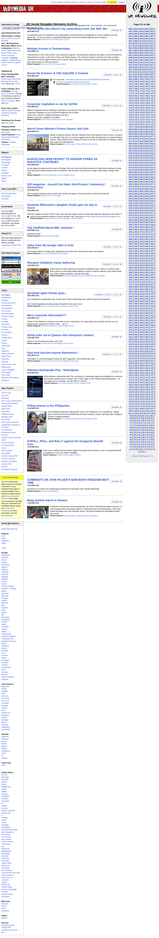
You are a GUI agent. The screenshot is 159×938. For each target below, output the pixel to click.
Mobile (60, 2)
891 (130, 36)
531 (130, 208)
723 (146, 115)
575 (136, 186)
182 (152, 373)
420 (136, 260)
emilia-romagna (7, 586)
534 (141, 205)
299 (141, 318)
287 (152, 322)
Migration (53, 253)
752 (152, 100)
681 (130, 136)
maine (3, 820)
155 (136, 387)
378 (146, 279)
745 (136, 105)
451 (130, 246)
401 (130, 270)
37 (147, 437)
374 (141, 282)
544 (141, 201)
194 (141, 368)
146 (130, 392)
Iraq (3, 348)
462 (152, 239)
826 (130, 67)
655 (136, 148)
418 (146, 260)
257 (152, 337)
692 (152, 129)
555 (136, 196)
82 (135, 420)
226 (130, 353)
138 (146, 394)
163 (146, 382)
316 (130, 310)
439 (141, 251)
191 (130, 370)
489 (141, 227)
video (3, 543)
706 (130, 124)
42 (152, 435)
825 (136, 67)
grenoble (5, 596)
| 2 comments (111, 264)
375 (136, 282)
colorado (4, 798)
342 (152, 296)
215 (136, 358)
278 (146, 327)
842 (152, 57)
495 (136, 224)
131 (130, 399)
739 (141, 108)
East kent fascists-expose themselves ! (52, 352)
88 (135, 418)
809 (141, 74)
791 (130, 84)
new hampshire (7, 832)
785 (136, 86)
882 (152, 38)
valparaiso (5, 727)
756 (130, 100)
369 (141, 284)
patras (4, 643)
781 (130, 88)
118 (146, 404)
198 (146, 365)
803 (146, 76)
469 (141, 236)
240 (136, 346)
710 (136, 122)
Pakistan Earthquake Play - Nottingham (53, 370)
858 (146, 50)
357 (152, 289)
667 (152, 141)
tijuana (4, 722)
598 (146, 174)
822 (152, 67)
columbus (5, 801)
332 (152, 301)
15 (139, 447)
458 (146, 241)
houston (4, 808)
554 (141, 196)
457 (152, 241)
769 (141, 93)
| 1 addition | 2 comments (107, 294)
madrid (4, 622)
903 (146, 29)
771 (130, 93)
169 (141, 380)
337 (152, 299)
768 (146, 93)
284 (141, 325)
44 (143, 435)
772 (152, 91)
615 (136, 167)
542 (152, 201)
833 (146, 62)
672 (152, 139)
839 (141, 60)
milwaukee (5, 827)
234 (141, 349)
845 (136, 57)
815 (136, 72)
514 (141, 215)
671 (130, 141)
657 (152, 146)
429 (141, 256)
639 (141, 155)
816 (130, 72)
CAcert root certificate (7, 509)
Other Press (6, 356)
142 (152, 392)
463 (146, 239)
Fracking (4, 329)
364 (141, 287)
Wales (4, 178)
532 (152, 205)
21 (139, 444)
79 (147, 420)
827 (152, 65)
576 (130, 186)
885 (136, 38)
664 (141, 143)
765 (136, 96)
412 (152, 263)
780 (136, 88)
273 (146, 330)
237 (152, 346)
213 (146, 358)
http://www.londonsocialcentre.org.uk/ (74, 82)
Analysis (4, 300)
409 (141, 265)
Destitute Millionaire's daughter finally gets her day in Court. (62, 206)
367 (152, 284)
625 (136, 162)
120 (136, 404)
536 (130, 205)
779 (141, 88)
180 (136, 375)
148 (146, 389)
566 (130, 191)
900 (136, 31)
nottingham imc (7, 639)
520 (136, 213)
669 (141, 141)
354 (141, 291)
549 (141, 198)
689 (141, 131)
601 (130, 174)
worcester (5, 896)
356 (130, 291)
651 (130, 151)
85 (147, 418)
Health (47, 218)
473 (146, 234)
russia (3, 658)
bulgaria (4, 577)
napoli (3, 631)
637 (152, 155)
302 (152, 315)
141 (130, 394)
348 (146, 294)
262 (152, 334)
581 (130, 184)
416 (130, 263)
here (7, 103)
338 (146, 299)
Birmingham (6, 160)
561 (130, 194)
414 (141, 263)
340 (136, 299)
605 (136, 172)
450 (136, 246)
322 (152, 306)
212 (152, 358)
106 (130, 411)
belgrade (5, 572)
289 (141, 322)
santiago (4, 720)
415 (136, 263)
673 (146, 139)
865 (136, 48)
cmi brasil (5, 698)
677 (152, 136)
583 (146, 182)
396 (130, 272)
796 (130, 81)
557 (152, 194)
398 (146, 270)
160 (136, 384)
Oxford (4, 170)
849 (141, 55)
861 (130, 50)
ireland (4, 600)
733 (146, 110)
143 (146, 392)
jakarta (4, 746)
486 (130, 229)
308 (146, 313)
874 (141, 43)
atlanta (4, 782)
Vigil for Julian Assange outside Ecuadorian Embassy (10, 112)
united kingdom (7, 677)
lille (2, 615)
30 (152, 439)
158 (146, 384)
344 (141, 296)
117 (152, 404)
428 (146, 256)
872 (152, 43)
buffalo (4, 791)
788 (146, 84)
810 (136, 74)
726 (130, 115)
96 (153, 413)
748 (146, 103)
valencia (4, 679)
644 (141, 153)
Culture (44, 491)
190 (136, 370)
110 (136, 408)
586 (130, 182)
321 (130, 308)
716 (130, 119)
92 (143, 416)
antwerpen (5, 555)
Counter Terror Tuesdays (9, 92)
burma (4, 741)
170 (136, 380)
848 (146, 55)
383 (146, 277)
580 (136, 184)
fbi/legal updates (8, 925)
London (94, 84)
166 (130, 382)
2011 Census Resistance (11, 401)
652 (152, 148)
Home (53, 2)
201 (130, 365)
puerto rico (5, 713)
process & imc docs (9, 930)
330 (136, 303)
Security (113, 2)
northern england (8, 636)
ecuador (4, 705)
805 (136, 76)
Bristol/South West (9, 193)
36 (152, 437)
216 (130, 358)
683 (146, 134)
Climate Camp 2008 (9, 456)
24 (152, 442)
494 (141, 224)
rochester (5, 861)
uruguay (4, 725)
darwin (4, 744)
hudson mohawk (8, 811)
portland (4, 856)
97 (149, 413)
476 (130, 234)
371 (130, 284)
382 (152, 277)
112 (152, 406)
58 (135, 430)
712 (152, 119)
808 (146, 74)
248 (146, 342)
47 (131, 435)
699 (141, 127)
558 (146, 194)
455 (136, 244)
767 (152, 93)
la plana (4, 608)
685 (136, 134)
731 (130, 112)
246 (130, 344)
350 (136, 294)
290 (136, 322)
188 (146, 370)
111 (130, 408)
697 (152, 127)
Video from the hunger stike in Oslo (50, 245)
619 (141, 165)
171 (130, 380)
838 (146, 60)
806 (130, 76)
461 (130, 241)
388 (146, 275)
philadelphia (6, 851)
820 (136, 69)
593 (146, 177)
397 (152, 270)
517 (152, 213)
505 (136, 220)
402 (152, 267)
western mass (7, 894)
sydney (4, 758)
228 (146, 351)
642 (152, 153)
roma (3, 653)
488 (146, 227)
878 (146, 41)
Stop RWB (5, 453)
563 (146, 191)
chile (3, 693)
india (3, 765)
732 (152, 110)
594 (141, 177)
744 (141, 105)
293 (146, 320)
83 (131, 420)
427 (152, 256)
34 (135, 439)
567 (152, 189)
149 (141, 389)
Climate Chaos (7, 316)
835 (136, 62)
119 (141, 404)
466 (130, 239)
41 (131, 437)
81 (139, 420)
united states (6, 887)
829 (141, 65)
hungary (4, 598)
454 (141, 244)
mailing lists (6, 927)
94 (135, 416)
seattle (4, 882)
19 (147, 444)
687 (152, 131)
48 (152, 432)
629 (141, 160)
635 (136, 158)
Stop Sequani (6, 450)
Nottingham (6, 196)
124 (141, 401)
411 (130, 265)
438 (146, 251)
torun (3, 670)
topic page (9, 123)
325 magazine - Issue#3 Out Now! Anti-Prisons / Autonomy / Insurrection (66, 186)
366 (130, 287)
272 (152, 330)
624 (141, 162)
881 (130, 41)
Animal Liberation (8, 303)
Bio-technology (7, 314)
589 (141, 179)
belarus (4, 567)
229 (141, 351)
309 (141, 313)
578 (146, 184)
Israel (3, 908)
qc (2, 756)
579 (141, 184)
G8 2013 (4, 395)
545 (136, 201)
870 (136, 46)
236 (130, 349)
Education (70, 383)
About (90, 2)
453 (146, 244)
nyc (2, 846)
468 (146, 236)
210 (136, 361)
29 (131, 442)
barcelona (5, 565)
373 (146, 282)
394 (141, 272)
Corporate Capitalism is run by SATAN (52, 104)
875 (136, 43)
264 (141, 334)
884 (141, 38)
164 (141, 382)
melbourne (5, 751)
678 (146, 136)
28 (135, 442)
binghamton (6, 787)
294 (141, 320)
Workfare (5, 398)
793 (146, 81)
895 (136, 34)
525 (136, 210)
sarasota (4, 880)
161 (130, 384)
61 (147, 427)
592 (152, 177)
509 (141, 217)
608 (146, 170)
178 (146, 375)
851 (130, 55)
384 (141, 277)
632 (152, 158)
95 (131, 416)
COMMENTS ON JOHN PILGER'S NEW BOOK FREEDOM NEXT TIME (68, 481)
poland (4, 648)
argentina (5, 686)
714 (141, 119)
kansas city (5, 813)
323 (146, 306)
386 (130, 277)
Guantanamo (6, 430)
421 (130, 260)
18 (152, 444)
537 (152, 203)
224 (141, 353)
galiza (3, 591)
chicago (4, 794)
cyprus (4, 584)
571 (130, 189)
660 (136, 146)
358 (146, 289)
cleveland (5, 796)
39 (139, 437)
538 (146, 203)
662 (152, 143)
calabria (4, 579)
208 (146, 361)
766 (130, 96)
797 (152, 79)
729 (141, 112)
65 (131, 427)
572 (152, 186)
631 (130, 160)
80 (143, 420)
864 (141, 48)
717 (152, 117)
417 (152, 260)
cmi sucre (5, 701)
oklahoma (5, 849)
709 (141, 122)
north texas (5, 844)
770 (136, 93)
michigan (5, 825)
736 (130, 110)
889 (141, 36)
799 (141, 79)
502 (152, 220)
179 (141, 375)
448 (146, 246)
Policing (4, 362)
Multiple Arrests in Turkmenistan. (49, 48)
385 (136, 277)
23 (131, 444)
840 (136, 60)
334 (141, 301)
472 (152, 234)
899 (141, 31)
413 (146, 263)
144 (141, 392)
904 (141, 29)
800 (136, 79)
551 (130, 198)
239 (141, 346)
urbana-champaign (9, 889)
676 (130, 139)
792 (152, 81)
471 (130, 236)
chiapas (4, 691)
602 (152, 172)
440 (136, 251)
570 (136, 189)
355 (136, 291)
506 (130, 220)
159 (141, 384)
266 (130, 334)
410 (136, 265)
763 (146, 96)
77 (131, 423)
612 (152, 167)
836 (130, 62)
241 (130, 346)
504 (141, 220)
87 (139, 418)
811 (130, 74)
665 (136, 143)
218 (146, 356)
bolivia (4, 689)
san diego (5, 868)
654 (141, 148)
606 (130, 172)
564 (141, 191)
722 (152, 115)
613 (146, 167)
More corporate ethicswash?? (46, 315)
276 (130, 330)
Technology (6, 372)
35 (131, 439)
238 (146, 346)
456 (130, 244)
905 (136, 29)
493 (146, 224)
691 (130, 131)
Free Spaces (75, 84)
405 (136, 267)
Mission (75, 2)
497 (152, 222)
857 (152, 50)
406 (130, 267)
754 (141, 100)
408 (146, 265)
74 (143, 423)
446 (130, 248)
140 (136, 394)
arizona (4, 775)
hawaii (4, 806)
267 (152, 332)
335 (136, 301)
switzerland (6, 667)
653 (146, 148)
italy (3, 605)
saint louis (5, 865)
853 (146, 53)
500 (136, 222)
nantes (4, 629)
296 (130, 320)
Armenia (4, 904)
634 (141, 158)
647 (152, 151)
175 (136, 377)
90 (152, 416)
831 (130, 65)
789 (141, 84)
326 (130, 306)
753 (146, 100)
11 (130, 449)
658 (146, 146)
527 (152, 208)
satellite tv (5, 541)
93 (139, 416)
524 (141, 210)
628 (146, 160)
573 (146, 186)
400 (136, 270)
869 (141, 46)
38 (143, 437)
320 (136, 308)
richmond (5, 858)
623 (146, 162)
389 (141, 275)
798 (146, 79)
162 (152, 382)
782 (152, 86)
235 (136, 349)
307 (152, 313)
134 (141, 396)
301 (130, 318)
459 (141, 241)
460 (136, 241)
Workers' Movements (83, 144)
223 (146, 353)
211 (130, 361)
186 (130, 373)
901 (130, 31)
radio (3, 538)
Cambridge (5, 162)
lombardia (5, 620)
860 (136, 50)
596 (130, 177)
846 (130, 57)
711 (130, 122)
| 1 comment (111, 206)
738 (146, 108)
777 (152, 88)
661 (130, 146)
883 (146, 38)
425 (136, 258)
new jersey (5, 834)
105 (136, 411)
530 (136, 208)
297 (152, 318)
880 (136, 41)
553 (146, 196)
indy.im (4, 216)
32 (143, 439)
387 (152, 275)
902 (152, 29)
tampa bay (5, 884)
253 (146, 339)
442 (152, 248)
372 (152, 282)
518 (146, 213)
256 (130, 339)
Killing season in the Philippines (48, 405)
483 (146, 229)
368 (146, 284)
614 (141, 167)
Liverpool (66, 39)
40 (135, 437)
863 (146, 48)
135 (136, 396)
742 (152, 105)
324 (141, 306)
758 (146, 98)
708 (146, 122)
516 (130, 215)
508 (146, 217)
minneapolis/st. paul (9, 830)
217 (152, 356)
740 (136, 108)
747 (152, 103)
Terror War (5, 375)
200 (136, 365)
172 (152, 377)
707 (152, 122)
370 (136, 284)
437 (152, 251)
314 (141, 310)
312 (152, 310)
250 (136, 342)
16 (135, 447)
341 (130, 299)
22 (135, 444)
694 (141, 129)
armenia (4, 557)
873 (146, 43)
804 (141, 76)
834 (141, 62)
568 (146, 189)
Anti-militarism (46, 119)
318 (146, 308)
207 (152, 361)
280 (136, 327)
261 (130, 337)
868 (146, 46)
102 (152, 411)
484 (141, 229)
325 (136, 306)
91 (147, 416)
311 (130, 313)
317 (152, 308)
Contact (97, 2)
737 (152, 108)
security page (6, 515)
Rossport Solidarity (71, 275)
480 (136, 232)
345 (136, 296)
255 (136, 339)
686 (130, 134)
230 (136, 351)
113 (146, 406)
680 (136, 136)
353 (146, 291)
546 (130, 201)
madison (4, 818)
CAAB (17, 84)
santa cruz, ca (7, 877)
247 (152, 342)
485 (136, 229)
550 (136, 198)
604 (141, 172)
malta (3, 624)
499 (141, 222)
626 (130, 162)
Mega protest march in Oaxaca (47, 500)
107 (152, 408)
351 (130, 294)
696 (130, 129)
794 (141, 81)
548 (146, 198)
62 (143, 427)
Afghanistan (6, 297)
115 (136, 406)
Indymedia (5, 346)
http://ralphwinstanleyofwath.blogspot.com (104, 216)
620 (136, 165)
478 (146, 232)
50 (143, 432)
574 (141, 186)
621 (130, 165)
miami (3, 822)
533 (146, 205)
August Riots (6, 406)
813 (146, 72)
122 (152, 401)
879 (141, 41)
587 (152, 179)
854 (141, 53)
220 (136, 356)
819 (141, 69)
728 (146, 112)
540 (136, 203)
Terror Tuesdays (8, 101)
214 (141, 358)
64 (135, 427)
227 (152, 351)
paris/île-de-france (8, 641)
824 (141, 67)
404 (141, 267)
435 (136, 253)
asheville (5, 779)
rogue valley (6, 863)
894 (141, 34)
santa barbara (7, 875)
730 (136, 112)
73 (147, 423)
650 (136, 151)
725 (136, 115)
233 (146, 349)
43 (147, 435)
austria (4, 562)
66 (152, 425)
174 (141, 377)
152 (152, 387)
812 (152, 72)
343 (146, 296)
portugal (4, 651)
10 (134, 449)
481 (130, 232)
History (4, 343)
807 (152, 74)
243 (146, 344)
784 (141, 86)
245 (136, 344)
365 (136, 287)
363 (146, 287)
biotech (4, 918)
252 (152, 339)
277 (152, 327)
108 (146, 408)
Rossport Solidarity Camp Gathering (51, 262)
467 (152, 236)
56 (143, 430)
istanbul (4, 603)
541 (130, 203)
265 (136, 334)
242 (152, 344)
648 (146, 151)
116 (130, 406)
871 (130, 46)
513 (146, 215)
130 (136, 399)
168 (146, 380)
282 (152, 325)
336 (130, 301)
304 (141, 315)
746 (130, 105)
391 (130, 275)
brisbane (4, 739)
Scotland (5, 199)
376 (130, 282)
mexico (4, 708)
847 (152, 55)
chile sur (4, 696)
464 (141, 239)
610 (136, 170)
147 (152, 389)
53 (131, 432)
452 (152, 244)
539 (141, 203)
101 (130, 413)
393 (146, 272)
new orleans (6, 839)
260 (136, 337)
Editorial (67, 2)
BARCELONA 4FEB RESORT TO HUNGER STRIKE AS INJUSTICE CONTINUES (62, 160)
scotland (4, 663)
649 (141, 151)
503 (146, 220)
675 (136, 139)
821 (130, 69)
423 (146, 258)
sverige (4, 665)
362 (152, 287)
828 (146, 65)
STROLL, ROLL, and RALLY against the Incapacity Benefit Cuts (65, 443)
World (64, 64)
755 (136, 100)
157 (152, 384)
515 (136, 215)
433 (146, 253)
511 (130, 217)
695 (136, 129)
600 (136, 174)
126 (130, 401)
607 (152, 170)
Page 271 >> (148, 456)
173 (146, 377)
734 (141, 110)
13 (147, 447)
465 (136, 239)
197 (152, 365)
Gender (44, 306)
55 (147, 430)
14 (143, 447)
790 (136, 84)
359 (141, 289)
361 (130, 289)
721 (130, 117)
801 (130, 79)
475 (136, 234)
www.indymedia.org (9, 529)
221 (130, 356)
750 (136, 103)
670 (136, 141)
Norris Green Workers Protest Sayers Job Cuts (57, 128)
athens (4, 560)
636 (130, 158)
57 (139, 430)
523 (146, 210)
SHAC (4, 448)
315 (136, 310)
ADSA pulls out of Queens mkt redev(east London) (60, 335)
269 (141, 332)
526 (130, 210)
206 (130, 363)
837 (152, 60)
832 (152, 62)
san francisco (6, 870)
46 (135, 435)
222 (152, 353)
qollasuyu (5, 715)
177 (152, 375)
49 (147, 432)
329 (141, 303)
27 (139, 442)
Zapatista (94, 515)
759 (141, 98)
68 (143, 425)
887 (152, 36)
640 (136, 155)
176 (130, 377)
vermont (4, 892)
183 (146, 373)
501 (130, 222)
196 (130, 368)
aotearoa (5, 736)
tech (3, 932)
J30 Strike (5, 411)
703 (146, 124)
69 (139, 425)
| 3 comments (111, 105)
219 (141, 356)
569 (141, 189)
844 (141, 57)
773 (146, 91)
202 (152, 363)
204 (141, 363)
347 (152, 294)
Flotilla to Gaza (7, 414)
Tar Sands (5, 419)
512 (152, 215)
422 (152, 258)
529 (141, 208)
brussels (4, 574)
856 (130, 53)
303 (146, 315)
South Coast (75, 361)
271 (130, 332)
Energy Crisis (6, 327)
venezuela (5, 729)
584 (141, 182)
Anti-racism (45, 175)
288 (146, 322)
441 (130, 251)
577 (152, 184)
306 (130, 315)
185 (136, 373)
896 (130, 34)
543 (146, 201)
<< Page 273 (136, 456)
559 (141, 194)
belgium (4, 569)
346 (130, 296)
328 (146, 303)
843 (146, 57)
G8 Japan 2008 (7, 445)
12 (152, 447)
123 (146, 401)
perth (3, 753)
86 (143, 418)
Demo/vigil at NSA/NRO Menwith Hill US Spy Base (11, 81)
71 (131, 425)
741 (130, 108)
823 (146, 67)
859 (141, 50)
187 (152, 370)
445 (136, 248)
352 (152, 291)
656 (130, 148)
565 (136, 191)
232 (152, 349)
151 (130, 389)
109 (141, 408)
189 (141, 370)
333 (146, 301)
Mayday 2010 (6, 417)
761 (130, 98)
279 (141, 327)
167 (152, 380)
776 (130, 91)
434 (141, 253)
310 (136, 313)
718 (146, 117)
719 (141, 117)
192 (152, 368)
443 (146, 248)
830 (136, 65)
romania (4, 655)
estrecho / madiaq (8, 588)
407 (152, 265)
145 (136, 392)
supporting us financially (11, 245)
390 (136, 275)
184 (141, 373)
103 (146, 411)
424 (141, 258)
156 (130, 387)
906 (130, 29)
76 (135, 423)
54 (152, 430)
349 (141, 294)
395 (136, 272)
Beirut (3, 906)
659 (141, 146)
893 (146, 34)
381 (130, 279)
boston (4, 789)
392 (152, 272)
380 (136, 279)
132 (152, 396)
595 (136, 177)
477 (152, 232)
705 (136, 124)
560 (136, 194)
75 (139, 423)
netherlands (6, 634)
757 (152, 98)
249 (141, 342)
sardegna (5, 660)
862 (152, 48)
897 (152, 31)
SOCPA (4, 467)
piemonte (5, 646)
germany (5, 593)
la (2, 815)
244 (141, 344)
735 (136, 110)
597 (152, 174)
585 (136, 182)
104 (141, 411)
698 (146, 127)
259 (141, 337)
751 (130, 103)
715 (136, 119)
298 (146, 318)
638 (146, 155)
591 (130, 179)
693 (146, 129)
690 (136, 131)
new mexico (6, 837)
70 (135, 425)
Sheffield (80, 218)
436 (130, 253)
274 (141, 330)
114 (141, 406)
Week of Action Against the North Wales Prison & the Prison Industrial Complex (11, 53)
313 (146, 310)
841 (130, 60)
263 (146, 334)
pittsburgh (5, 853)
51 (139, 432)
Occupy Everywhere (9, 403)
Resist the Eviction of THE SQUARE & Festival (57, 73)
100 (135, 413)
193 (146, 368)
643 (146, 153)
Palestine (5, 359)
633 (146, 158)
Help (104, 2)
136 (130, 396)
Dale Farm (5, 409)
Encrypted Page (11, 477)
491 (130, 227)
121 (130, 404)
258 (146, 337)
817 (152, 69)
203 (146, 363)
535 (136, 205)
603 (146, 172)
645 (136, 153)
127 (152, 399)
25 (147, 442)
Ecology (80, 275)
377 (152, 279)
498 (146, 222)
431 (130, 256)
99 (140, 413)
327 (152, 303)
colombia (5, 703)
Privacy (83, 2)
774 (141, 91)
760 (136, 98)
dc (2, 803)
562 (152, 191)
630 (136, 160)
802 (152, 76)
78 (152, 420)
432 (152, 253)
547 (152, 198)
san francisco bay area (10, 873)
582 (152, 182)
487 (152, 227)
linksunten (5, 617)
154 (141, 387)
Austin (4, 784)
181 (130, 375)
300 (136, 318)
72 (152, 423)
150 (136, 389)
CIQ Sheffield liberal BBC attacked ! (50, 227)
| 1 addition (111, 75)
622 (152, 162)
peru (3, 710)
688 (146, 131)
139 (141, 394)
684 (141, 134)
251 (130, 342)
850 (136, 55)
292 (152, 320)
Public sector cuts (8, 364)
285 (136, 325)
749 (141, 103)
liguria (3, 612)
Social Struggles (56, 39)
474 (141, 234)
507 (152, 217)
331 (130, 303)
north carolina (7, 841)
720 (136, 117)
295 (136, 320)
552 (152, 196)
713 (146, 119)
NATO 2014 (6, 393)
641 (130, 155)
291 (130, 322)
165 (136, 382)
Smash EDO (6, 464)
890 (136, 36)
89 (131, 418)
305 (136, 315)
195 (136, 368)
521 (130, 213)
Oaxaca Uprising (8, 459)
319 (141, 308)
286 (130, 325)
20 (143, 444)
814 (141, 72)
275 (136, 330)
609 (141, 170)
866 (130, 48)
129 (141, 399)
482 (152, 229)
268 (146, 332)
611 (130, 170)
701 (130, 127)
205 (136, 363)
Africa (3, 548)
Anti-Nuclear (6, 305)
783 (146, 86)
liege (3, 610)
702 (152, 124)
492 (152, 224)
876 (130, 43)
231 (130, 351)
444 (141, 248)
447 (152, 246)
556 (130, 196)
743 (146, 105)
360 (136, 289)
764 (141, 96)
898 (146, 31)
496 (130, 224)
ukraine (4, 674)
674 (141, 139)
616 (130, 167)
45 (139, 435)
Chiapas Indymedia (8, 143)
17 (131, 447)
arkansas (5, 777)
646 (130, 153)
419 (141, 260)
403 (146, 267)
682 (152, 134)
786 (130, 86)
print (3, 536)
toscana (4, 672)
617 (152, 165)
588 (146, 179)
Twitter (14, 216)
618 (146, 165)
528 (146, 208)
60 (152, 427)
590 (136, 179)
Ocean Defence (7, 354)
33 (139, 439)
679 (141, 136)
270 (136, 332)
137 (152, 394)
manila (4, 748)
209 (141, 361)
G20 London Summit (9, 422)
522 (152, 210)
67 (147, 425)
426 (130, 258)
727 (152, 112)
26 (143, 442)
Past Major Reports (9, 469)
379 (141, 279)
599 (141, 174)
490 (136, 227)
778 (146, 88)
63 (139, 427)
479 (141, 232)
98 (144, 413)
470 (136, 236)
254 (141, 339)
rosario (4, 717)
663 (146, 143)
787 (152, 84)
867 (152, 46)
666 (130, 143)
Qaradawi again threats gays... (47, 293)
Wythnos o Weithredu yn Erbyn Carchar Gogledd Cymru (11, 62)
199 (141, 365)
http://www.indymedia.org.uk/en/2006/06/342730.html (87, 79)
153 (146, 387)
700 (136, 127)
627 (152, 160)
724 (141, 115)
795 (136, 81)
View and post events (10, 29)
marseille (5, 627)
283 (146, 325)
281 (130, 327)
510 (136, 217)
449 (141, 246)
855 (136, 53)
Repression (45, 64)
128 (146, 399)
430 (136, 256)
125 (136, 401)
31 (147, 439)
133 (146, 396)
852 (152, 53)
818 (146, 69)
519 (141, 213)
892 (152, 34)
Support (121, 2)
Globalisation (46, 39)
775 (136, 91)
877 (152, 41)
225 (136, 353)
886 (130, 38)
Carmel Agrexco (7, 443)
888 (146, 36)
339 (141, 299)
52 (135, 432)
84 (152, 418)
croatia (4, 581)
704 (141, 124)
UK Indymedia (27, 7)
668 (146, 141)
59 (131, 430)
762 (152, 96)
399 (141, 270)
